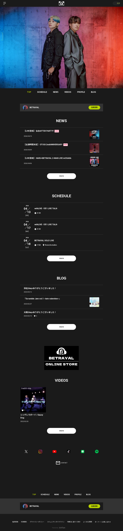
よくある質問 (87, 522)
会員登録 (94, 107)
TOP (29, 92)
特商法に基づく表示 (73, 522)
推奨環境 (15, 522)
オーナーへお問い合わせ (103, 522)
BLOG (93, 92)
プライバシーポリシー (37, 522)
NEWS (55, 92)
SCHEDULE (42, 92)
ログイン (116, 3)
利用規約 (24, 522)
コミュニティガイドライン (55, 522)
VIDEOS (67, 92)
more (61, 176)
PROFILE (81, 92)
